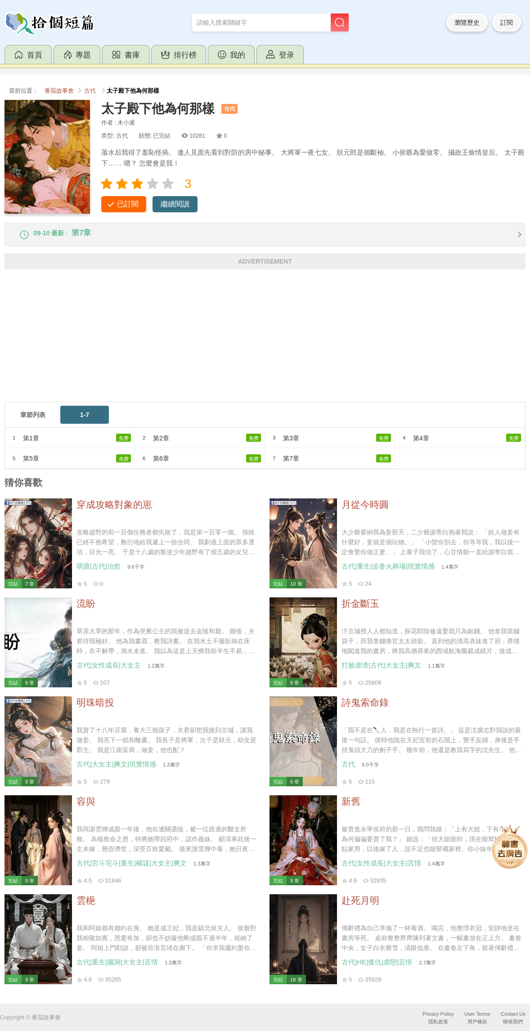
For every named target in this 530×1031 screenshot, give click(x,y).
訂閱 (506, 22)
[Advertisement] (265, 345)
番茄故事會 (59, 91)
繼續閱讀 (175, 204)
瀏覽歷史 (467, 22)
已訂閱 (128, 204)
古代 (90, 91)
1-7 (84, 420)
